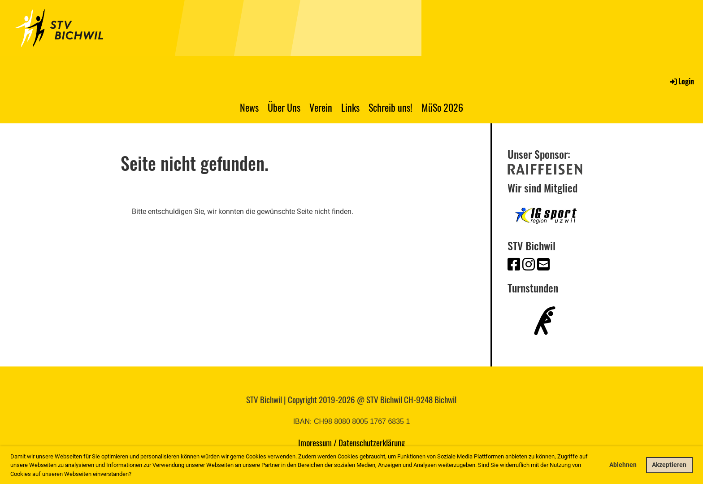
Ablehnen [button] (623, 465)
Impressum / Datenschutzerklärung (351, 442)
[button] (134, 474)
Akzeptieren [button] (669, 465)
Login (681, 81)
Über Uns (284, 107)
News (249, 107)
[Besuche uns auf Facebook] (514, 264)
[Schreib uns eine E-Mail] (543, 264)
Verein (320, 107)
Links (350, 107)
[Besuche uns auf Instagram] (528, 264)
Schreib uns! (390, 107)
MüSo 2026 (442, 107)
